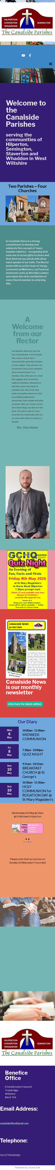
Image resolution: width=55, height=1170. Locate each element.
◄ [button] (26, 839)
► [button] (29, 839)
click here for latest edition (25, 704)
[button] (24, 841)
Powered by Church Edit (27, 1167)
